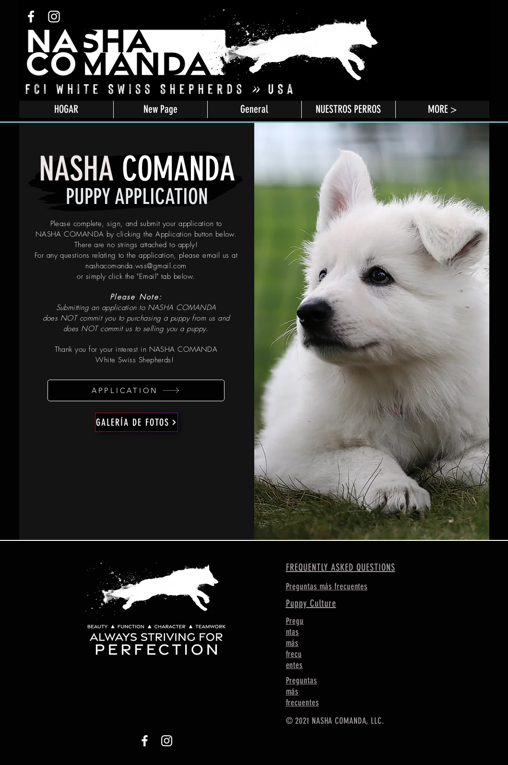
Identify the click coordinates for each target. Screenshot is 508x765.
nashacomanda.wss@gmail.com (136, 266)
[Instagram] (166, 740)
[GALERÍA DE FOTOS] (136, 422)
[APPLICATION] (135, 390)
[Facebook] (144, 740)
